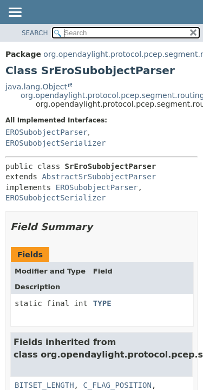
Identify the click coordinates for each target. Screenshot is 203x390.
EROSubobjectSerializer (55, 143)
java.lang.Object (36, 86)
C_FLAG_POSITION (117, 385)
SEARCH (35, 33)
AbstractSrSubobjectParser (99, 176)
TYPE (102, 303)
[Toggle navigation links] (14, 13)
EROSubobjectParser (46, 132)
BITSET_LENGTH (44, 385)
